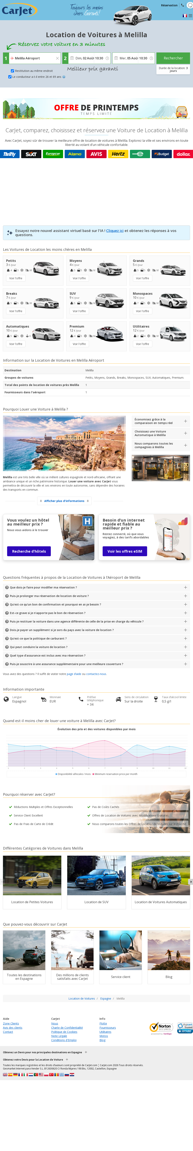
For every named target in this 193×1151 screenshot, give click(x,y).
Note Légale (59, 1036)
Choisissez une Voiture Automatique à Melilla (150, 433)
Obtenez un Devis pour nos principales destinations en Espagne (42, 1052)
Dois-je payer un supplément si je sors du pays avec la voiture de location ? (62, 630)
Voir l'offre (15, 278)
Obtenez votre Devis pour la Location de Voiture (33, 1059)
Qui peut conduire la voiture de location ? (38, 647)
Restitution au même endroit (34, 71)
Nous (54, 1023)
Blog (102, 1040)
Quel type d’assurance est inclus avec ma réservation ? (47, 655)
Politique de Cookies (64, 1032)
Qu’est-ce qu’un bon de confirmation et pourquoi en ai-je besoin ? (55, 604)
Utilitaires (105, 1032)
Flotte (103, 1023)
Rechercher (173, 58)
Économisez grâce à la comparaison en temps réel (154, 421)
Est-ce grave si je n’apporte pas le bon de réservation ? (47, 613)
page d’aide (74, 674)
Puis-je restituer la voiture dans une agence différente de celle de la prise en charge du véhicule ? (77, 621)
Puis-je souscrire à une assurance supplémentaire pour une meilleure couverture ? (66, 664)
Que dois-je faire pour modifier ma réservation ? (43, 587)
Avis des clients (12, 1027)
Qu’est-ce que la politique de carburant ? (38, 638)
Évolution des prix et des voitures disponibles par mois (97, 729)
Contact (8, 1032)
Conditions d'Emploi (64, 1040)
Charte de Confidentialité (67, 1027)
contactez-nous (96, 674)
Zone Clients (11, 1023)
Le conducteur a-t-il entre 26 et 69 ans (38, 77)
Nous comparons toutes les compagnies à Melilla (154, 445)
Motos (103, 1036)
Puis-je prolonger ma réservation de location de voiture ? (49, 596)
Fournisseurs (107, 1027)
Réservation (169, 5)
